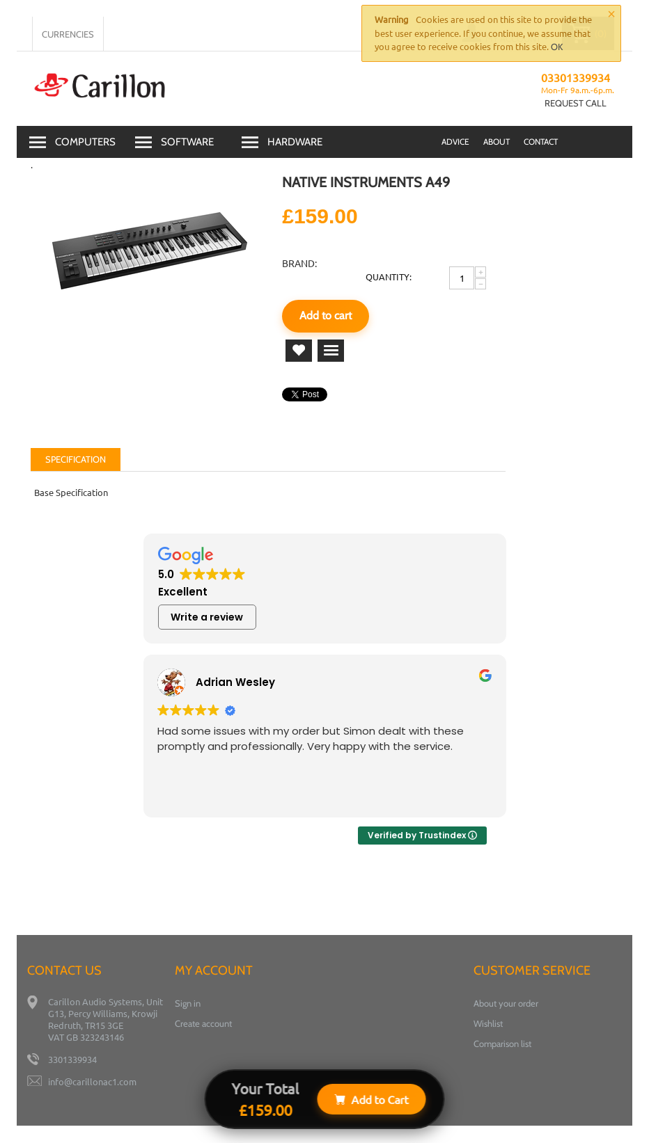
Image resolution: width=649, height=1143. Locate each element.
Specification (75, 459)
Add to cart (325, 315)
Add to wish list (299, 350)
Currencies (68, 34)
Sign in (188, 1003)
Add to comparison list (331, 350)
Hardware (294, 142)
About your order (506, 1003)
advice (455, 141)
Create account (203, 1023)
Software (187, 142)
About (496, 141)
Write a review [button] (207, 617)
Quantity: (389, 276)
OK (557, 46)
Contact (541, 141)
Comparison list (502, 1043)
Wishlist (488, 1023)
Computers (85, 142)
